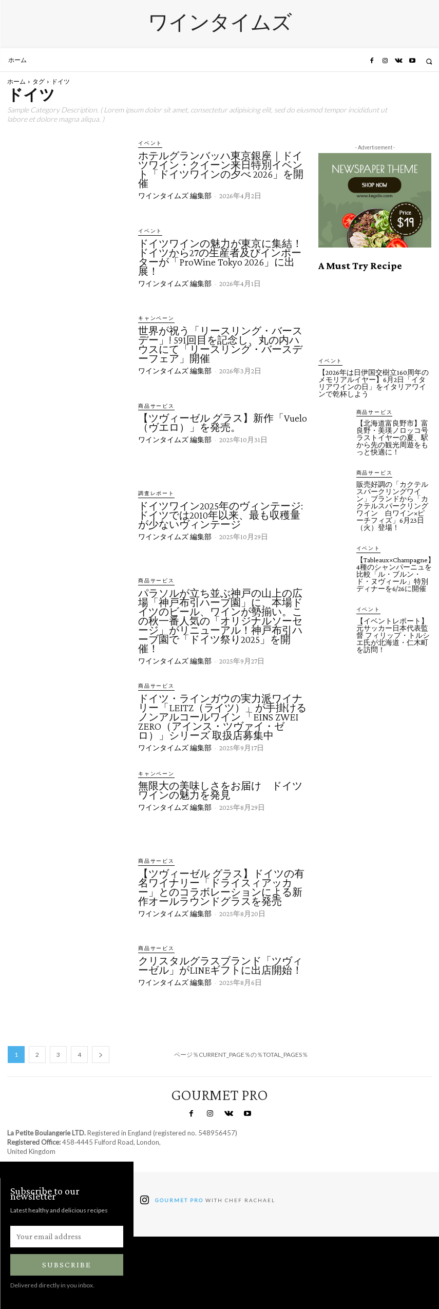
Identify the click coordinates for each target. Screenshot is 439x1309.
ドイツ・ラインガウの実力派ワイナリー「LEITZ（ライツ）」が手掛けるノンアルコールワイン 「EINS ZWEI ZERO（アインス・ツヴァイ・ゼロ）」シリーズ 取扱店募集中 (222, 716)
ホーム (16, 81)
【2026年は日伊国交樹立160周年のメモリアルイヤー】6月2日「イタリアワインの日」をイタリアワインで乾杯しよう (373, 382)
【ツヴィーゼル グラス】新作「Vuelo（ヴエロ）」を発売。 (222, 422)
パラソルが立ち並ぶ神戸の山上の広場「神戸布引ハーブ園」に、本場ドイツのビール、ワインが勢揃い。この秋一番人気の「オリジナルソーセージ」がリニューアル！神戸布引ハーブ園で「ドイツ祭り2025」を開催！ (220, 620)
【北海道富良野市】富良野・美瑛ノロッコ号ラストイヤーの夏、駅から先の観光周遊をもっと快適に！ (392, 437)
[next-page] (100, 1054)
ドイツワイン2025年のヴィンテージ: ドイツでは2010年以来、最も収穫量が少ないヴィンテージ (220, 514)
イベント (148, 143)
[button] (429, 61)
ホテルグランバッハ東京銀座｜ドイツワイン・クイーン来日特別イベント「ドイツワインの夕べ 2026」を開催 (220, 168)
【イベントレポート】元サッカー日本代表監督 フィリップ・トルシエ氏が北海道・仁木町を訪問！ (393, 633)
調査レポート (153, 493)
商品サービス (153, 406)
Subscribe (66, 1264)
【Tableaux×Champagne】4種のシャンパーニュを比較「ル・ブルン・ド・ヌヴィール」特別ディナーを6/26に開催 (395, 572)
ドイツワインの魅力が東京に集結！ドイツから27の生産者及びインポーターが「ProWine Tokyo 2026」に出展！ (220, 256)
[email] (66, 1236)
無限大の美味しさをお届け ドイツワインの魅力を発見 (220, 790)
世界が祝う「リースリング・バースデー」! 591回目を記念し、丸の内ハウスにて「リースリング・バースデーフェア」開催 (220, 344)
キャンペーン (153, 318)
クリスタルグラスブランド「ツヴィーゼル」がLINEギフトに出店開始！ (220, 965)
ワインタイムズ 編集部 (175, 195)
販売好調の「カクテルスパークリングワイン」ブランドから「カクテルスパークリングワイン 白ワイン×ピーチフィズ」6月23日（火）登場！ (392, 504)
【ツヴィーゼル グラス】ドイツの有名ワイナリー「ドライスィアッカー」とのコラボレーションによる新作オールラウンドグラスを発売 (221, 886)
